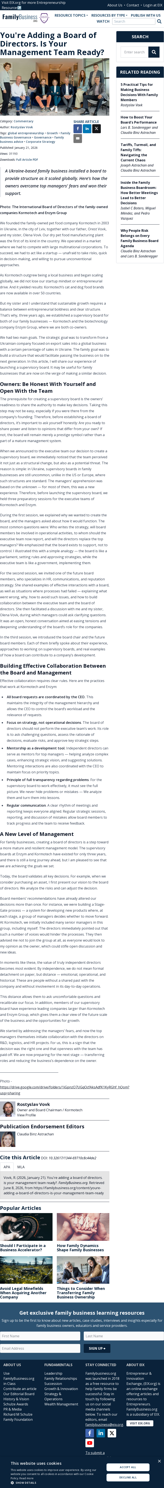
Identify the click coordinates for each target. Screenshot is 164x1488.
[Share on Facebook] (77, 129)
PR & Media (12, 1409)
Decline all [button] (128, 1477)
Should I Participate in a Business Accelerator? (23, 1247)
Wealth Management (61, 1404)
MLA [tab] (21, 1167)
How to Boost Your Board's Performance (139, 120)
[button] (56, 1483)
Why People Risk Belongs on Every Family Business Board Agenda (139, 238)
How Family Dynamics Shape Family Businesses (80, 1247)
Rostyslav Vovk (22, 127)
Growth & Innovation (61, 1388)
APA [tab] (7, 1167)
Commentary (24, 121)
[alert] (82, 1472)
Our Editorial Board (18, 1394)
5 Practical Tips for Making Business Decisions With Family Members (139, 92)
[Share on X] (96, 129)
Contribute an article (20, 1388)
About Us (114, 5)
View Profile (26, 1115)
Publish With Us (146, 15)
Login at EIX (152, 5)
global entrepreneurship (26, 133)
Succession (53, 1383)
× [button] (159, 1461)
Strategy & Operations (53, 1396)
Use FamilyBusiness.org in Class (18, 1378)
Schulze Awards (15, 1404)
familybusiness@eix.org (104, 1424)
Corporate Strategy (40, 142)
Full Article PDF (27, 160)
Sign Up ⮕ (97, 1348)
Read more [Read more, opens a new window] (26, 1478)
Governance (42, 137)
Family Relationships (60, 1378)
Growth (52, 133)
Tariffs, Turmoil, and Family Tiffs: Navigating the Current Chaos (138, 152)
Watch (103, 21)
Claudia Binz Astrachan (35, 1134)
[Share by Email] (77, 139)
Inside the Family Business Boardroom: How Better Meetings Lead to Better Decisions (139, 192)
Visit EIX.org (140, 1423)
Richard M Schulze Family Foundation (18, 1417)
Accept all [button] (128, 1467)
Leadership (53, 1373)
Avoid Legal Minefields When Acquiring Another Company (23, 1292)
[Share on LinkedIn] (87, 129)
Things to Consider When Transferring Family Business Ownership (81, 1292)
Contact (133, 5)
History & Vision (16, 1399)
